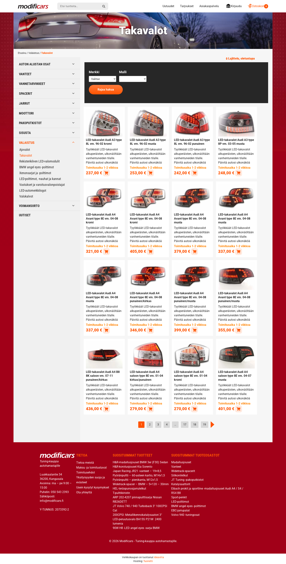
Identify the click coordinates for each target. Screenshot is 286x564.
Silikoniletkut (179, 474)
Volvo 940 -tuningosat (185, 513)
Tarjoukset (187, 6)
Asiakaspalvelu (209, 6)
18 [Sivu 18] (194, 423)
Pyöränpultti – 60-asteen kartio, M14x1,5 (139, 474)
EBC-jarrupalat (180, 509)
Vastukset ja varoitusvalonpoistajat (42, 185)
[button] (106, 172)
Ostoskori (258, 6)
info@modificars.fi (51, 499)
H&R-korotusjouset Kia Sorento (132, 465)
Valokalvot (26, 196)
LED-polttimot (180, 500)
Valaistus (33, 52)
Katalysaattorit (180, 483)
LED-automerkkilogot (32, 190)
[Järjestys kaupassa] (248, 58)
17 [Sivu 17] (184, 423)
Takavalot (25, 155)
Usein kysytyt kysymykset (92, 486)
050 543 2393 (60, 491)
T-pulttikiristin (121, 492)
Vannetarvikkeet (32, 84)
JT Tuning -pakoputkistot (187, 478)
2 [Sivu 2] (149, 423)
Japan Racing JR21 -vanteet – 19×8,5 (137, 470)
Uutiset (25, 215)
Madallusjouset (181, 461)
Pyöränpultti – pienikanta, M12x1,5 (135, 478)
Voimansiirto (29, 206)
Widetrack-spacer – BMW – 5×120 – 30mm (141, 483)
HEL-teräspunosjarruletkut (129, 487)
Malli (123, 72)
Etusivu (22, 52)
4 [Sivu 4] (166, 423)
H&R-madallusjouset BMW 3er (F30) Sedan (140, 461)
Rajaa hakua (106, 89)
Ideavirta (159, 556)
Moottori (26, 113)
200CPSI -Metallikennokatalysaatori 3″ (137, 513)
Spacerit (25, 93)
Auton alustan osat (35, 64)
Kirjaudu (233, 6)
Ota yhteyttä (84, 491)
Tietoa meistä (85, 461)
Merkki (94, 72)
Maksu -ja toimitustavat (91, 466)
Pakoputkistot (30, 123)
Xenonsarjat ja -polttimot (35, 173)
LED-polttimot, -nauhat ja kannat (40, 179)
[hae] (103, 6)
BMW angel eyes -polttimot (36, 167)
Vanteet (25, 74)
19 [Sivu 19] (204, 423)
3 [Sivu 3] (158, 423)
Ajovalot (24, 149)
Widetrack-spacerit (183, 470)
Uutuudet (168, 6)
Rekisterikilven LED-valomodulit (39, 161)
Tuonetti (148, 560)
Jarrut (24, 103)
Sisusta (25, 133)
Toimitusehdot (85, 471)
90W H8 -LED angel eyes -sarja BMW (136, 527)
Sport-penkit (179, 496)
